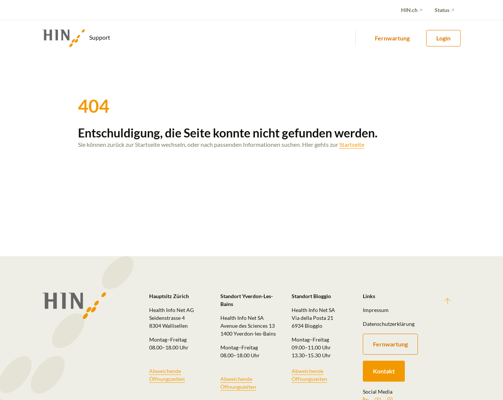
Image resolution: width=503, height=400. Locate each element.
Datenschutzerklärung (389, 324)
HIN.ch (409, 10)
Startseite (351, 144)
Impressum (376, 310)
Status (442, 10)
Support (76, 38)
